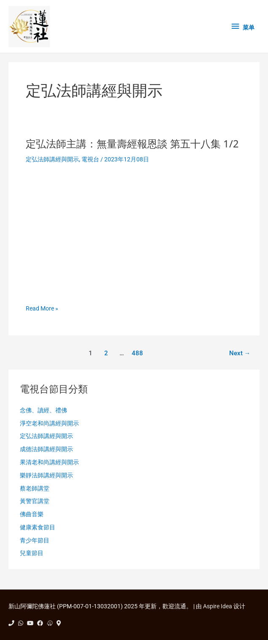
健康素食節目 (37, 527)
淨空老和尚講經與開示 (49, 423)
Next (240, 353)
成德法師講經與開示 (46, 449)
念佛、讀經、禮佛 (43, 410)
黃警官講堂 (34, 501)
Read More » (42, 308)
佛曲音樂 (31, 514)
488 (137, 353)
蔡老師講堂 (34, 488)
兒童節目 (31, 553)
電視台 (90, 159)
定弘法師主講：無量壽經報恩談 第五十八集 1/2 (132, 143)
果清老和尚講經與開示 (49, 462)
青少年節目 (34, 540)
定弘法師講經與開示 (52, 159)
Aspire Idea (217, 606)
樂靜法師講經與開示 (46, 475)
